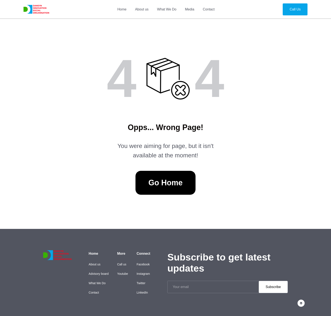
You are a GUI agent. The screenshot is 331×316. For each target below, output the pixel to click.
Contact (209, 9)
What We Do (166, 9)
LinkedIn (142, 292)
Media (189, 9)
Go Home (165, 182)
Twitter (141, 283)
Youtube (122, 273)
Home (122, 9)
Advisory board (99, 273)
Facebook (143, 264)
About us (142, 9)
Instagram (143, 273)
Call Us (295, 9)
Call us (121, 264)
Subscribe (273, 287)
